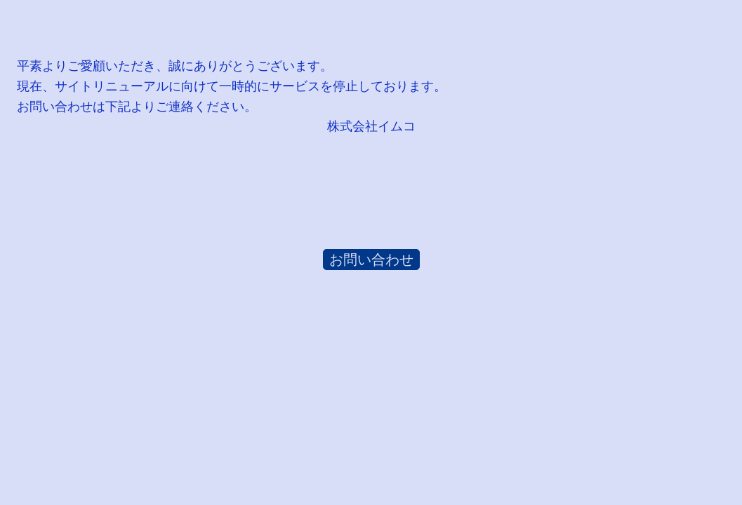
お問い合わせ (371, 259)
